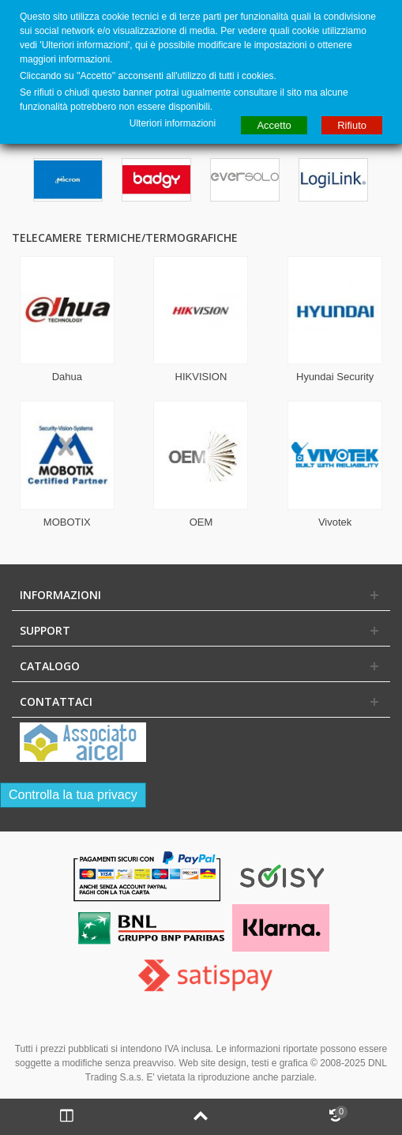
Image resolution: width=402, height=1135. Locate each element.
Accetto (274, 125)
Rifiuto (351, 125)
